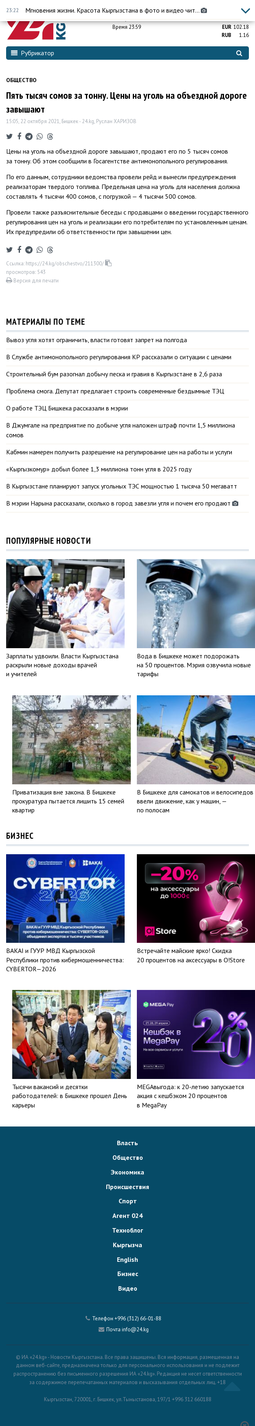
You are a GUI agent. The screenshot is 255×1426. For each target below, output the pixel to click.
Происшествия (127, 1187)
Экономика (127, 1172)
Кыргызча (127, 1245)
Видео (127, 1288)
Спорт (128, 1201)
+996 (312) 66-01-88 (137, 1318)
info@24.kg (135, 1329)
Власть (127, 1143)
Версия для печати (32, 280)
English (127, 1259)
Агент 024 (127, 1215)
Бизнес (127, 1274)
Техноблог (127, 1230)
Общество (21, 80)
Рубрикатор (32, 53)
